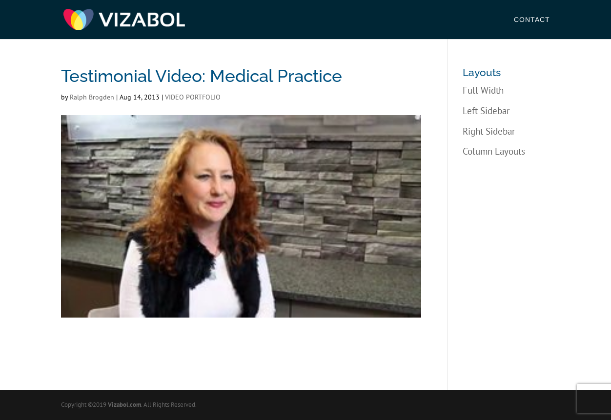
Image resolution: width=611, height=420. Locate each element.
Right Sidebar (489, 131)
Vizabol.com (124, 404)
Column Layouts (494, 151)
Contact (532, 19)
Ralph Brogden (92, 97)
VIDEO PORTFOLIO (193, 97)
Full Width (483, 90)
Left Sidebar (486, 111)
